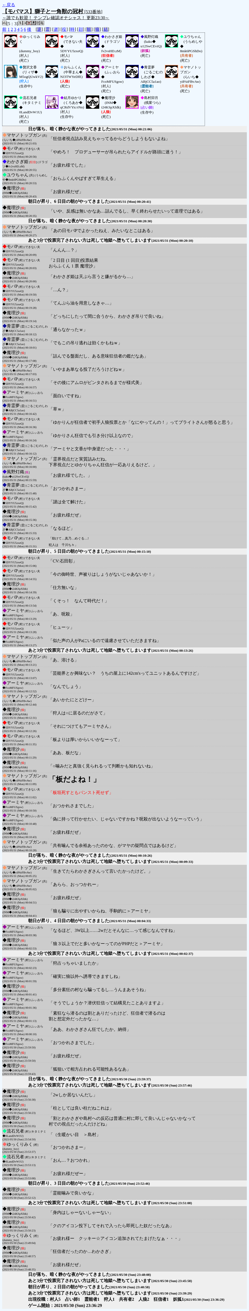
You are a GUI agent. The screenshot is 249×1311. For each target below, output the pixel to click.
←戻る (8, 4)
